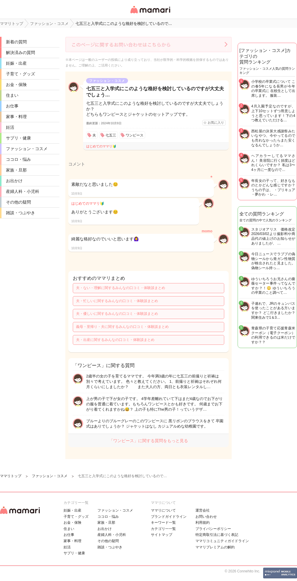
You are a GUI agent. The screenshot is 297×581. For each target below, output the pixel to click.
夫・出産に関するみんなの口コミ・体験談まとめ (115, 340)
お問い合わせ (206, 517)
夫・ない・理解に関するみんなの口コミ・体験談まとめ (120, 288)
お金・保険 (16, 84)
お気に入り (216, 122)
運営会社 (202, 510)
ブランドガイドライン (169, 517)
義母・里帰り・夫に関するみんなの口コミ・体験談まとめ (122, 327)
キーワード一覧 (163, 522)
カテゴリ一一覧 (163, 529)
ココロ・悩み (18, 159)
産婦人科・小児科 (22, 191)
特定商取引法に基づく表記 (216, 535)
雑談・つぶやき (20, 212)
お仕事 (12, 106)
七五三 (110, 135)
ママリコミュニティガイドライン (222, 541)
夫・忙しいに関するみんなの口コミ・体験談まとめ (117, 301)
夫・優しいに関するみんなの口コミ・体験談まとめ (117, 314)
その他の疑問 (18, 202)
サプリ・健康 (18, 138)
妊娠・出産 (16, 63)
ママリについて (163, 510)
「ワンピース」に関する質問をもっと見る (148, 440)
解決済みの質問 (20, 52)
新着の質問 (16, 41)
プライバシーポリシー (213, 529)
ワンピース (134, 135)
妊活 (10, 127)
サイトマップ (161, 535)
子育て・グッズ (20, 74)
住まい (12, 95)
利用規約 (202, 522)
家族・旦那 (16, 170)
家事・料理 (16, 116)
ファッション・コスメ (27, 148)
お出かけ (14, 180)
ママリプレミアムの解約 (215, 547)
